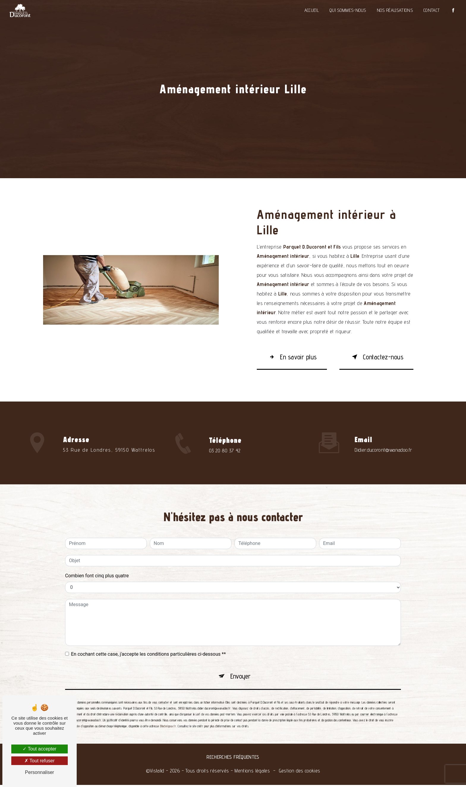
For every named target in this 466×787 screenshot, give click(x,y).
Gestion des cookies (299, 772)
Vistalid (157, 772)
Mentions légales (252, 772)
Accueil (311, 10)
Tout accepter (39, 748)
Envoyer (240, 667)
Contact (431, 10)
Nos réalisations (394, 10)
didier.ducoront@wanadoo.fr (383, 440)
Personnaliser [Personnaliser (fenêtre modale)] (39, 772)
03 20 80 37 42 (225, 462)
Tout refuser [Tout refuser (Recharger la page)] (39, 760)
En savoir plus (293, 357)
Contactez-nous (375, 357)
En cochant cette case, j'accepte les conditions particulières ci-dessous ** (148, 644)
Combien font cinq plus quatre (97, 565)
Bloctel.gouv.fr (168, 717)
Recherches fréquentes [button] (233, 759)
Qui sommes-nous (347, 10)
